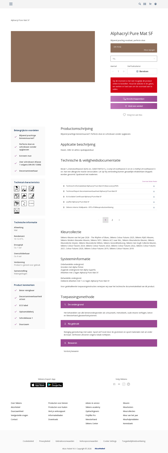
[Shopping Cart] (150, 4)
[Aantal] (118, 71)
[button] (155, 4)
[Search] (139, 4)
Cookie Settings (110, 441)
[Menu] (10, 4)
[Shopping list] (145, 4)
